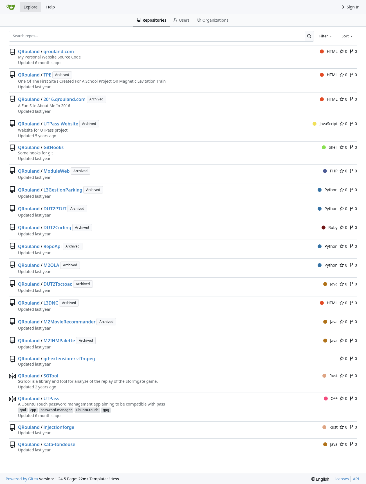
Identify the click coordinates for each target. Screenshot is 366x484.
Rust (330, 375)
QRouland (29, 51)
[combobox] (326, 36)
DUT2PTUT (54, 208)
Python (328, 189)
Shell (330, 147)
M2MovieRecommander (69, 322)
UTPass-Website (60, 124)
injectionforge (58, 427)
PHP (330, 171)
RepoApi (52, 246)
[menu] (320, 479)
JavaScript (325, 123)
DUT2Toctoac (57, 284)
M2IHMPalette (59, 340)
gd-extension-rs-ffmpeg (69, 358)
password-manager (56, 410)
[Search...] (309, 36)
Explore (30, 7)
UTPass (51, 398)
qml (23, 410)
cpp (33, 410)
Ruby (330, 227)
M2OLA (51, 265)
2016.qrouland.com (64, 99)
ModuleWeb (56, 171)
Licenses (341, 478)
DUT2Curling (57, 227)
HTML (329, 51)
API (356, 478)
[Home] (11, 7)
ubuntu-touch (87, 410)
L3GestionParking (62, 190)
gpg (106, 410)
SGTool (50, 376)
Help (50, 7)
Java (330, 284)
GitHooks (53, 147)
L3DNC (50, 303)
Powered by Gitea (22, 478)
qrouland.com (58, 51)
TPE (47, 75)
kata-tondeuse (59, 444)
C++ (331, 398)
